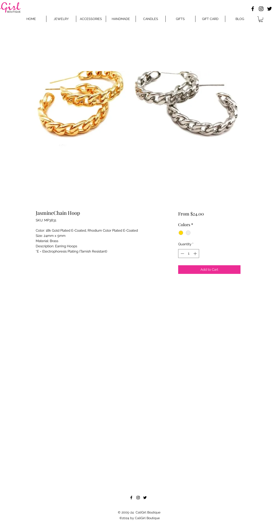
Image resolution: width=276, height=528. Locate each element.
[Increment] (195, 253)
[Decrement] (182, 253)
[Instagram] (261, 9)
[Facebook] (253, 9)
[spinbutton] (188, 253)
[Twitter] (269, 9)
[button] (260, 19)
